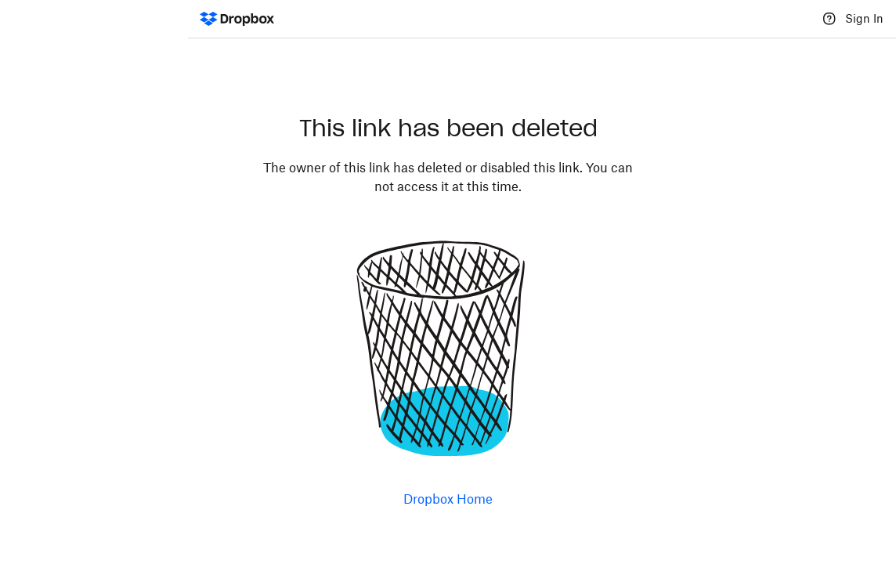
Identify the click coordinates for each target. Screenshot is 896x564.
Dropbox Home (448, 499)
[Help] (829, 18)
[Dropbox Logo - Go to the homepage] (237, 18)
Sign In (864, 18)
